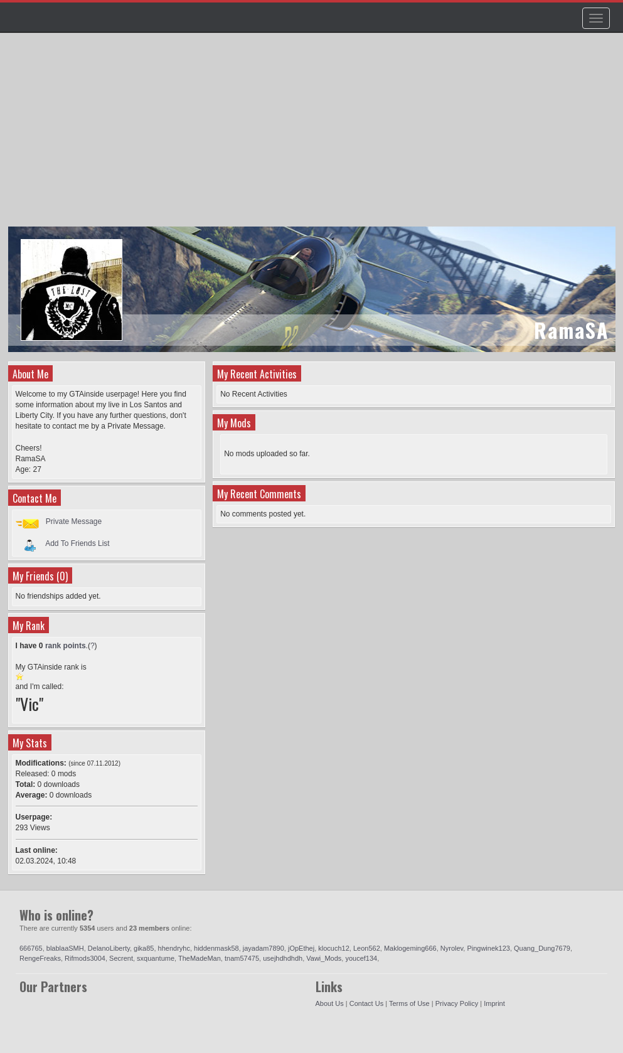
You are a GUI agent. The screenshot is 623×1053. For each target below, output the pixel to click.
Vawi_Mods (323, 958)
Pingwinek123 (488, 948)
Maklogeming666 (410, 948)
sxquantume (155, 958)
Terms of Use (409, 1003)
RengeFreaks (40, 958)
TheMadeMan (199, 958)
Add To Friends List (77, 543)
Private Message (74, 521)
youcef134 (361, 958)
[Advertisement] (313, 135)
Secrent (121, 958)
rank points (65, 645)
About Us (330, 1003)
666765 (31, 948)
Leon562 (366, 948)
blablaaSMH (65, 948)
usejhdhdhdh (282, 958)
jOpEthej (301, 948)
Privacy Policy (456, 1003)
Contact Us (366, 1003)
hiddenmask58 (216, 948)
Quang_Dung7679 (542, 948)
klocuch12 (333, 948)
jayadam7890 (263, 948)
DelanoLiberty (109, 948)
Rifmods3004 (85, 958)
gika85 (144, 948)
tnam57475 (242, 958)
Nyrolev (451, 948)
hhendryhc (174, 948)
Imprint (494, 1003)
